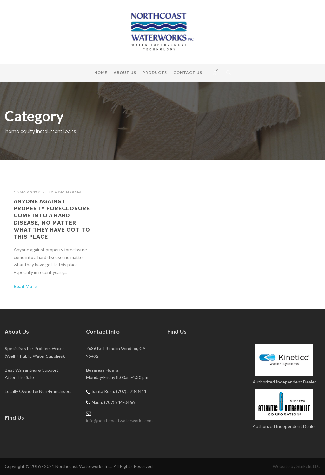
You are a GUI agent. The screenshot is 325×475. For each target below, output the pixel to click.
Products (155, 72)
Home (100, 72)
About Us (125, 72)
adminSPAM (68, 192)
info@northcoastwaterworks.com (119, 420)
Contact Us (187, 72)
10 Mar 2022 (27, 192)
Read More (25, 286)
